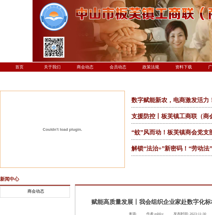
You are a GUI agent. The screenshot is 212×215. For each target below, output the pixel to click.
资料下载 (183, 67)
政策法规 (150, 67)
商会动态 (85, 67)
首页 (19, 67)
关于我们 (52, 67)
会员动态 (118, 67)
